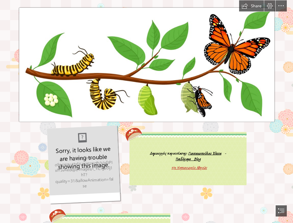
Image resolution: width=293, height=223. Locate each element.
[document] (146, 111)
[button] (251, 5)
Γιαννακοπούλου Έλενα (204, 153)
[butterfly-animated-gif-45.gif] (83, 165)
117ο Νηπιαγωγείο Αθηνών (189, 168)
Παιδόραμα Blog (188, 159)
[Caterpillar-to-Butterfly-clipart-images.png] (146, 61)
